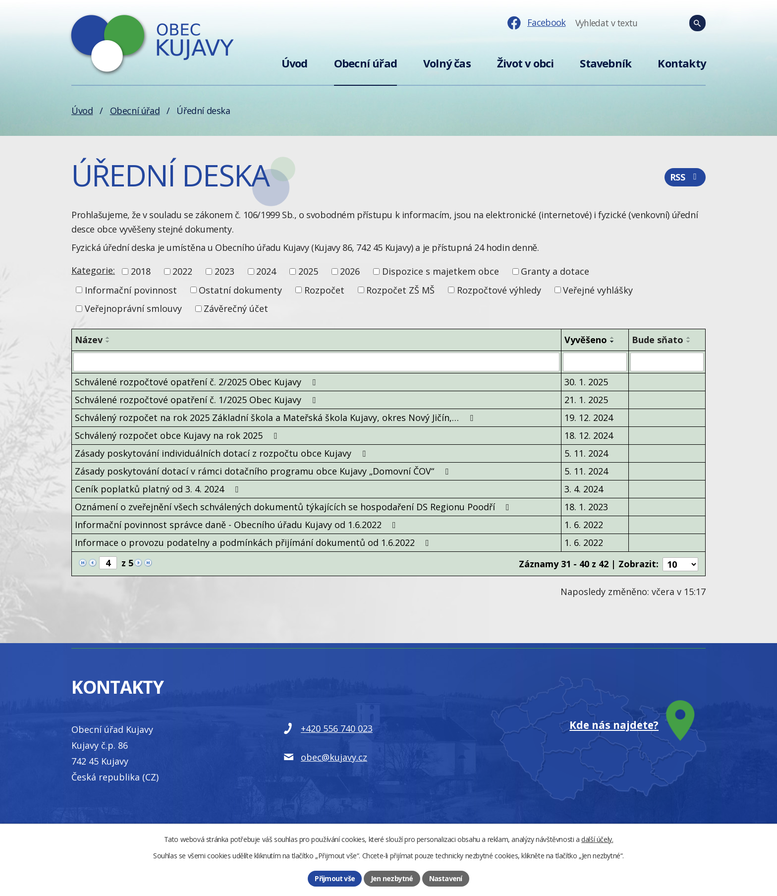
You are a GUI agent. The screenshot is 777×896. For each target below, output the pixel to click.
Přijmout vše (335, 878)
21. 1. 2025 (586, 400)
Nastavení (445, 878)
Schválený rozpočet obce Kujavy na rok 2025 (178, 435)
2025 (308, 271)
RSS (685, 177)
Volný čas (447, 63)
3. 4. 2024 (583, 489)
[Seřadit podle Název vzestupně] (108, 338)
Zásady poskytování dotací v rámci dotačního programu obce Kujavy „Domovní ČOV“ (263, 471)
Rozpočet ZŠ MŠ (400, 290)
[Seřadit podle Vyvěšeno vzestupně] (612, 338)
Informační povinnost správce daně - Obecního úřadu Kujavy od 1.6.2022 (237, 525)
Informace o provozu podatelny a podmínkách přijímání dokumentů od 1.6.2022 (254, 542)
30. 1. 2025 (586, 382)
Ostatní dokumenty (240, 290)
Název (89, 340)
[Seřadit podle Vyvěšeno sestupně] (612, 342)
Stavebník (605, 63)
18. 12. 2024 (588, 435)
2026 (350, 271)
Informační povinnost (131, 290)
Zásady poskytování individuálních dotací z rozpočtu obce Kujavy (222, 453)
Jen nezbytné (392, 878)
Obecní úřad (365, 63)
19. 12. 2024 (588, 417)
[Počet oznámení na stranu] (680, 563)
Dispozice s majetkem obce (440, 271)
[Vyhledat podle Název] (316, 362)
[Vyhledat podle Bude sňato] (667, 362)
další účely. (597, 839)
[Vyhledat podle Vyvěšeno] (594, 362)
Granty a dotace (555, 271)
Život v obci (525, 63)
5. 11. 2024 (586, 453)
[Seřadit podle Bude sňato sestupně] (688, 342)
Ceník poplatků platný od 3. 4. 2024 (158, 489)
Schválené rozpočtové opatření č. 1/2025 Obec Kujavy (197, 400)
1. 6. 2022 (583, 525)
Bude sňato (657, 340)
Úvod (294, 63)
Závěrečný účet (236, 308)
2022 (182, 271)
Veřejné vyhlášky (598, 290)
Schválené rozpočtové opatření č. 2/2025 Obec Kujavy (197, 382)
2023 (224, 271)
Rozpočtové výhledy (499, 290)
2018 (141, 271)
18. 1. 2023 (586, 507)
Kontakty (682, 63)
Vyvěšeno (585, 340)
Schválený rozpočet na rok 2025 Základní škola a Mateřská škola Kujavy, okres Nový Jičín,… (276, 417)
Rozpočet (324, 290)
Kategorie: (93, 270)
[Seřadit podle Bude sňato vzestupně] (688, 338)
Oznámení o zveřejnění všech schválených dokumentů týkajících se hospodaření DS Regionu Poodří (294, 507)
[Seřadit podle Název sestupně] (108, 342)
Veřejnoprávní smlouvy (133, 308)
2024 (266, 271)
